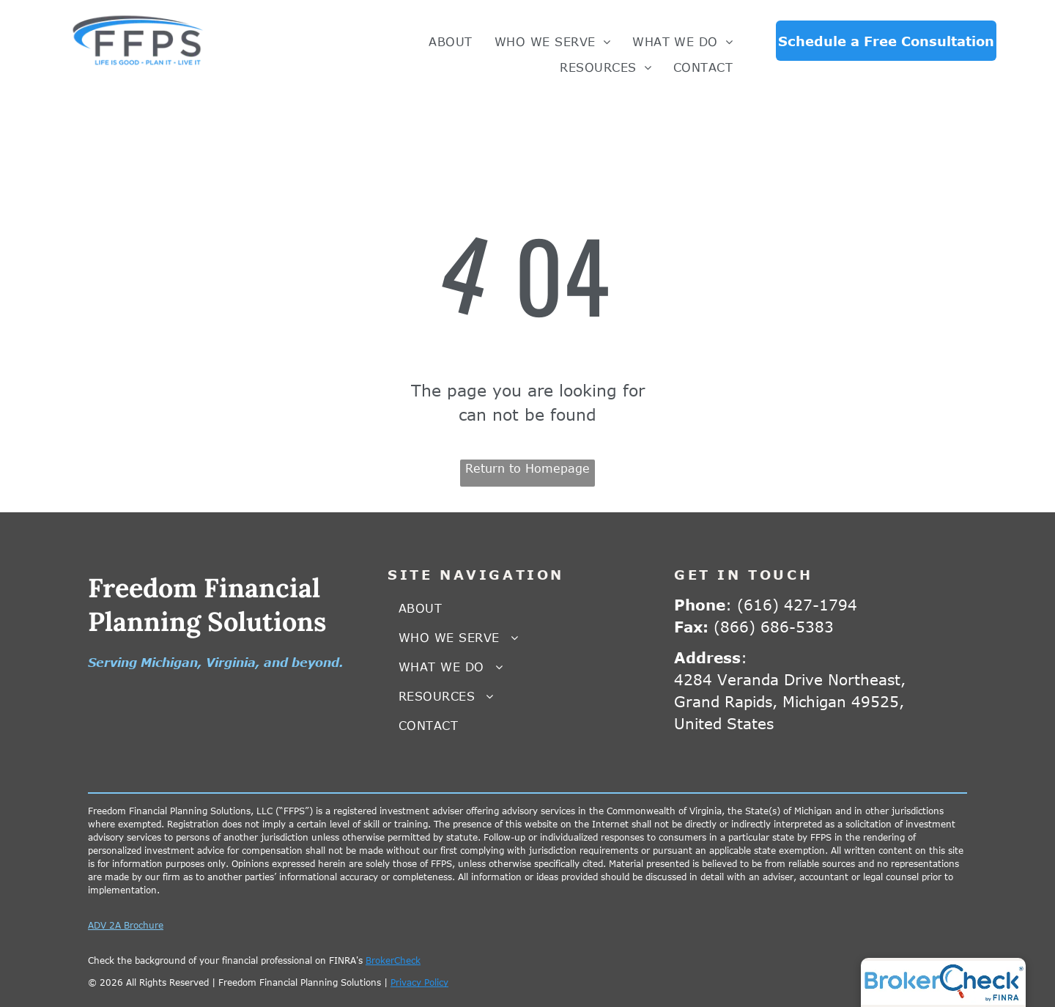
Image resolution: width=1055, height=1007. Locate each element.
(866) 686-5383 (774, 626)
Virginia (231, 662)
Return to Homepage (527, 468)
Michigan (169, 662)
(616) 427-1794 (797, 604)
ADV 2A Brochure (125, 925)
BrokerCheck (393, 960)
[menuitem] (450, 41)
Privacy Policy (419, 982)
